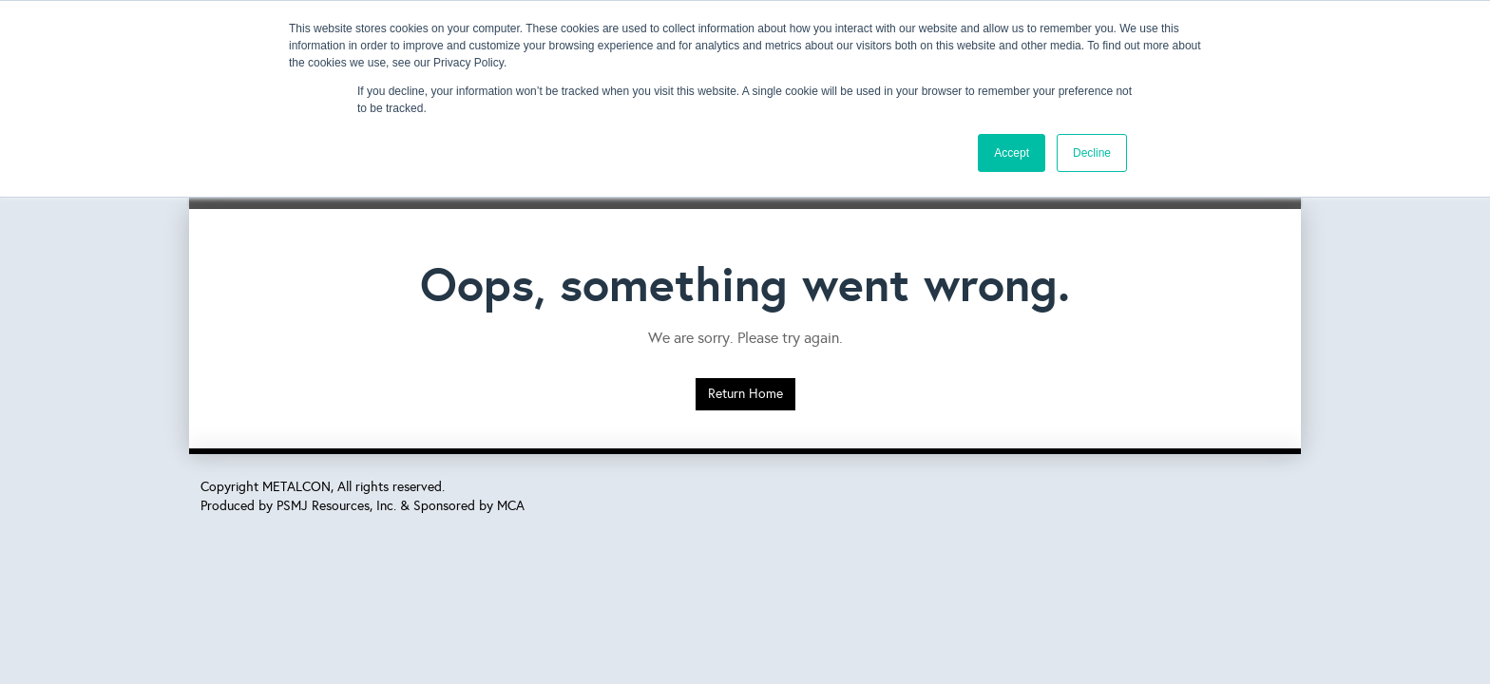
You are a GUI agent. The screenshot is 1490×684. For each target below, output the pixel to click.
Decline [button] (1092, 153)
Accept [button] (1011, 153)
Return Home (745, 394)
